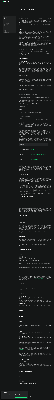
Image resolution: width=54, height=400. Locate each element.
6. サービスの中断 (6, 24)
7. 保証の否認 (5, 25)
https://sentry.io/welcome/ (34, 159)
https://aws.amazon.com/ (34, 149)
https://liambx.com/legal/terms (32, 18)
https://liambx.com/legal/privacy (38, 278)
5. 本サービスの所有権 (6, 23)
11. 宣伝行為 (5, 30)
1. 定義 (4, 18)
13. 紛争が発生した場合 (6, 32)
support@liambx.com (22, 349)
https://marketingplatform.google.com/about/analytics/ (38, 154)
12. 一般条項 (5, 31)
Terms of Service (29, 396)
